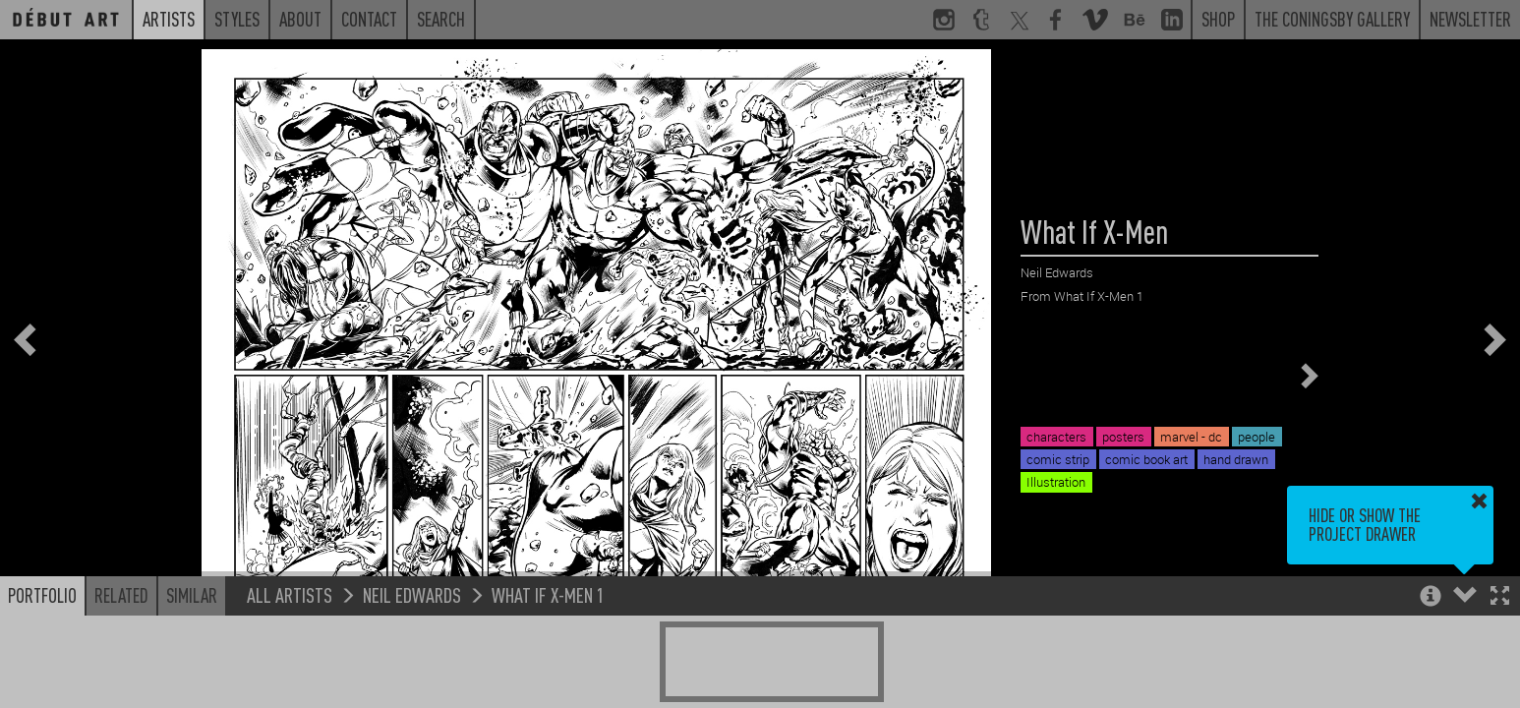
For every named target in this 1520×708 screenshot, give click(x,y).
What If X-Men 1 (548, 594)
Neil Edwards (412, 594)
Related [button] (121, 595)
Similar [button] (191, 595)
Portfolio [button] (42, 595)
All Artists (289, 594)
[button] (1500, 597)
